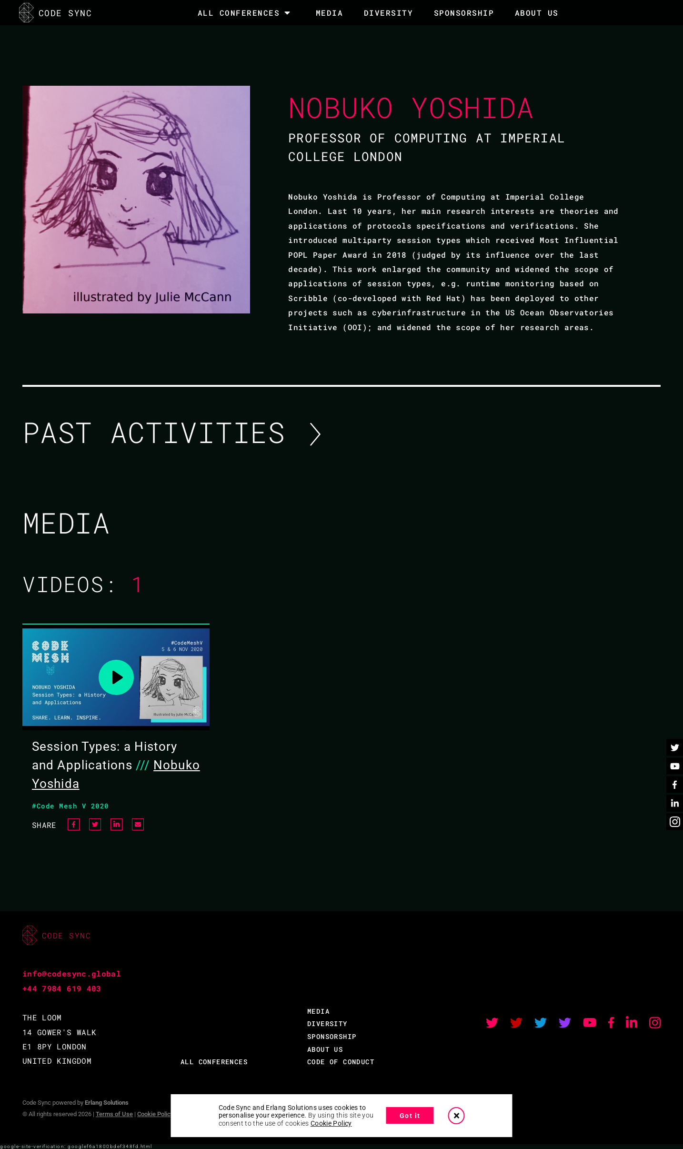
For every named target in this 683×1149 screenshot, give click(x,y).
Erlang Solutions (107, 1102)
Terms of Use (114, 1114)
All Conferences (239, 13)
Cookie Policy (155, 1114)
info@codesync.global (71, 973)
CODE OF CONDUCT (340, 1061)
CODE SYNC (55, 12)
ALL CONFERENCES (214, 1061)
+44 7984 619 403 (61, 988)
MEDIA (329, 13)
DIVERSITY (388, 13)
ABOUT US (325, 1049)
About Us (537, 13)
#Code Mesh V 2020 (70, 805)
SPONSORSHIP (464, 13)
